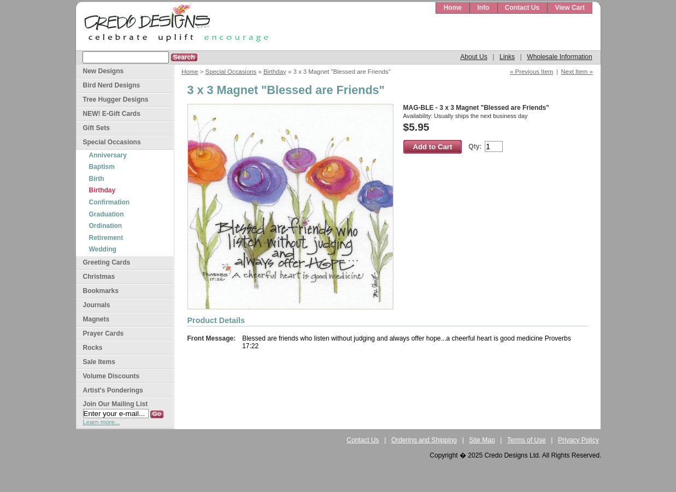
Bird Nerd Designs (111, 85)
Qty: (474, 146)
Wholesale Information (559, 57)
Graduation (106, 214)
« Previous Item (531, 71)
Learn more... (101, 422)
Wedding (102, 249)
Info (483, 7)
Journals (96, 305)
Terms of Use (526, 440)
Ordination (105, 226)
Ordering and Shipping (424, 440)
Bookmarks (101, 291)
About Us (473, 57)
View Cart (569, 7)
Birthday (274, 71)
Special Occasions (231, 71)
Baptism (102, 167)
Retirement (106, 238)
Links (507, 57)
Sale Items (99, 362)
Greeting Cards (107, 262)
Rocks (93, 348)
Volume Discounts (111, 376)
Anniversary (108, 155)
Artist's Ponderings (113, 390)
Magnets (96, 319)
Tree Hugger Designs (116, 99)
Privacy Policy (578, 440)
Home (453, 7)
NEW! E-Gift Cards (111, 114)
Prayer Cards (103, 333)
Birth (96, 179)
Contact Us (522, 7)
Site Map (482, 440)
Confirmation (109, 202)
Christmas (99, 276)
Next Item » (577, 71)
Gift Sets (96, 128)
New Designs (103, 71)
